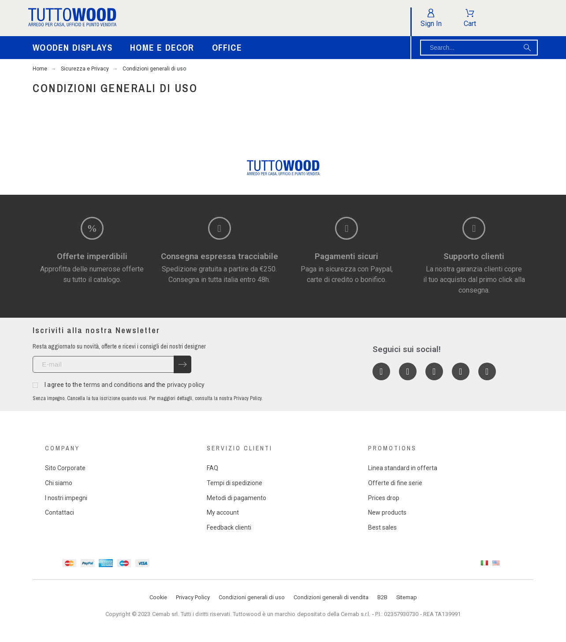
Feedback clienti (229, 527)
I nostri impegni (66, 497)
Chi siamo (58, 482)
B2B (382, 597)
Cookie (158, 597)
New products (387, 512)
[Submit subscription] (182, 364)
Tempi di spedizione (234, 482)
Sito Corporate (65, 467)
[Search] (479, 48)
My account (223, 512)
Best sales (382, 527)
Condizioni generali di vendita (331, 597)
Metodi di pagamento (236, 497)
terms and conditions (113, 384)
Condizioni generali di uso (252, 597)
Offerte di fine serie (395, 482)
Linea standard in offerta (402, 467)
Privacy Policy (193, 597)
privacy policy (186, 384)
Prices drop (383, 497)
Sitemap (406, 597)
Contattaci (59, 512)
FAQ (212, 467)
